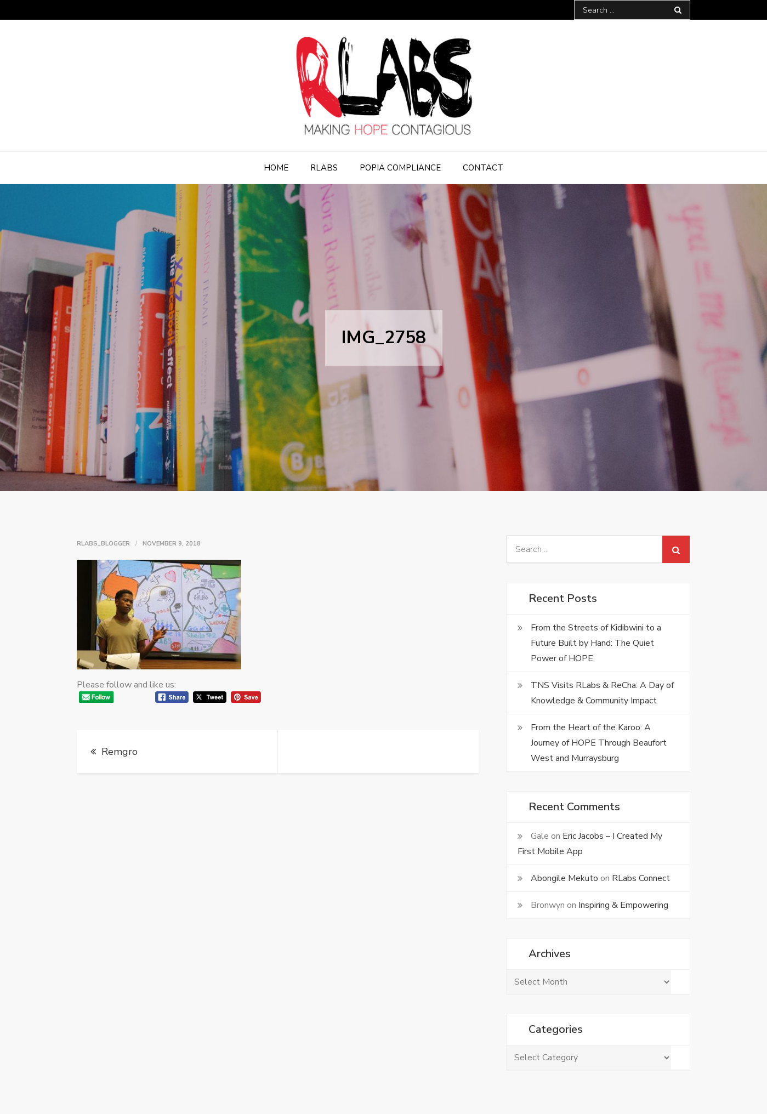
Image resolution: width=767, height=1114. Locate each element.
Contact (483, 167)
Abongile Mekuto (564, 878)
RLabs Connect (641, 878)
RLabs (324, 167)
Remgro (119, 751)
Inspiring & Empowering (623, 905)
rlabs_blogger (103, 543)
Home (276, 167)
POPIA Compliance (400, 167)
